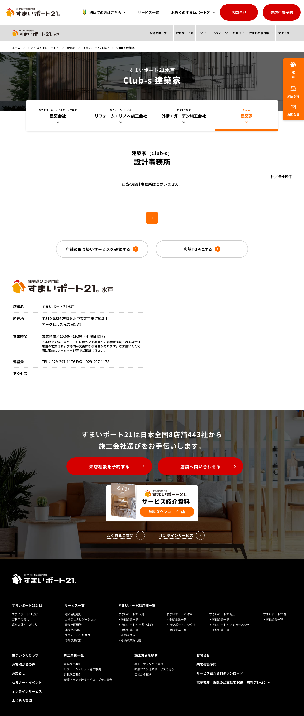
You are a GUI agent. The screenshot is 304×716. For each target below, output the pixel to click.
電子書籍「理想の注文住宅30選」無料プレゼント (233, 682)
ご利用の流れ (20, 619)
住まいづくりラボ (25, 655)
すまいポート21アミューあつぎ (229, 624)
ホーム (16, 48)
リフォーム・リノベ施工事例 (82, 669)
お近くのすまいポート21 (191, 12)
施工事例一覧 (74, 655)
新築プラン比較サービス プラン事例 (88, 680)
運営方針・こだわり (25, 624)
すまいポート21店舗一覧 (136, 605)
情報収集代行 (73, 640)
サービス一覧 (148, 12)
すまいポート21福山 (276, 614)
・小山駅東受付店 (129, 640)
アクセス (284, 33)
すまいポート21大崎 (131, 614)
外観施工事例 (72, 674)
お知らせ (238, 33)
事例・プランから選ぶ (148, 664)
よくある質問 (22, 700)
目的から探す (143, 674)
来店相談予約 (281, 12)
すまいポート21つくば (180, 624)
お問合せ (239, 12)
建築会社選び (73, 614)
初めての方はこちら (100, 12)
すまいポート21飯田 (222, 614)
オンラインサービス (27, 691)
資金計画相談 (73, 624)
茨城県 (71, 48)
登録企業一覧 (157, 33)
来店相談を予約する (109, 466)
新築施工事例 (72, 664)
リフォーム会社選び (77, 635)
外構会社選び (73, 630)
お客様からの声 (23, 664)
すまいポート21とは (27, 605)
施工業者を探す (146, 655)
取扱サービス (184, 33)
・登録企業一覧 (128, 619)
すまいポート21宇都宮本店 (135, 624)
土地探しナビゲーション (80, 619)
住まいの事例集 (259, 33)
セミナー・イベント (210, 33)
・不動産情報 (126, 635)
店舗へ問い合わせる (200, 466)
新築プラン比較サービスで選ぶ (154, 669)
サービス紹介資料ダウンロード (219, 673)
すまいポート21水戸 (96, 48)
